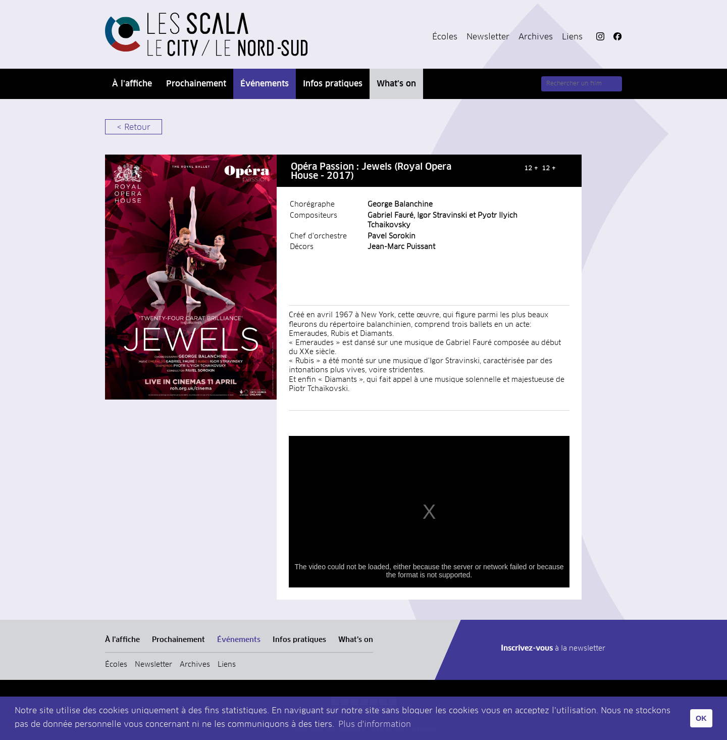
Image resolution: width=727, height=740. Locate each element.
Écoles (444, 37)
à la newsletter (553, 648)
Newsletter (487, 37)
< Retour (133, 127)
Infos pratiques (332, 84)
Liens (572, 37)
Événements (264, 84)
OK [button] (701, 718)
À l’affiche (132, 84)
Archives (535, 37)
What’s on (396, 84)
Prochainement (196, 84)
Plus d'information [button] (374, 724)
